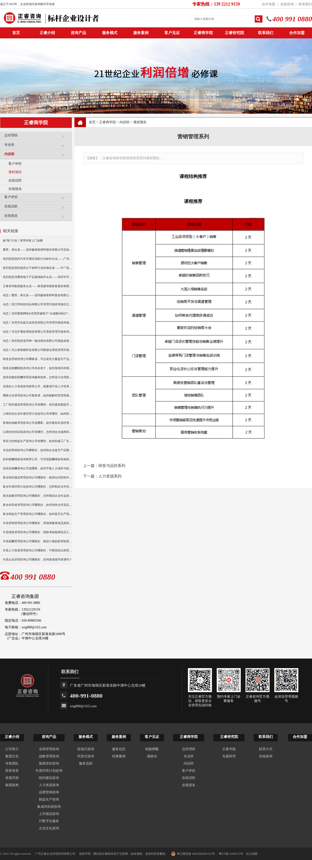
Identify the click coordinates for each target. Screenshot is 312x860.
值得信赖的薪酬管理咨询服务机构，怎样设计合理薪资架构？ (37, 377)
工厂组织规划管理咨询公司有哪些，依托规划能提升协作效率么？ (37, 404)
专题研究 (229, 756)
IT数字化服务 (49, 821)
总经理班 (37, 137)
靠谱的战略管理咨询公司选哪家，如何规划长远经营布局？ (37, 422)
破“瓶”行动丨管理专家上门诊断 (23, 240)
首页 (92, 122)
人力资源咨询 (49, 785)
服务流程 (85, 763)
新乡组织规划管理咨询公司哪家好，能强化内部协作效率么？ (37, 477)
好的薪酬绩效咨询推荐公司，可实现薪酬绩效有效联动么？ (37, 459)
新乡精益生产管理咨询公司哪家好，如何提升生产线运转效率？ (37, 514)
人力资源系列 (109, 476)
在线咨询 (287, 4)
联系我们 (305, 4)
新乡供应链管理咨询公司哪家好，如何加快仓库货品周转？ (37, 505)
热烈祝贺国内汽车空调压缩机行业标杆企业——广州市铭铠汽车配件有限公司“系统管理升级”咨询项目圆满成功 (37, 258)
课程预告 (15, 172)
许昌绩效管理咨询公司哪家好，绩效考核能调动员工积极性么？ (37, 532)
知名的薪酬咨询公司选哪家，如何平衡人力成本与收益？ (37, 468)
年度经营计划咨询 (49, 770)
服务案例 (141, 33)
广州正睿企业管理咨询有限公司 (55, 853)
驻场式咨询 (85, 749)
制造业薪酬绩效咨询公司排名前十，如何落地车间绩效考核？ (37, 368)
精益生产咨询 (49, 799)
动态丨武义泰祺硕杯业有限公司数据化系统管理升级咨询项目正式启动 (37, 350)
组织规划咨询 (49, 778)
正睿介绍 (12, 737)
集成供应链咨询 (49, 806)
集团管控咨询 (49, 763)
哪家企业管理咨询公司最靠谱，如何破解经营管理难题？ (37, 395)
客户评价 (15, 163)
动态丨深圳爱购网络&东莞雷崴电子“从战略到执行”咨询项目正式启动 (37, 313)
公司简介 (12, 749)
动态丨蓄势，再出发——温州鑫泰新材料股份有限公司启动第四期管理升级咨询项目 (37, 295)
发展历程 (12, 778)
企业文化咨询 (49, 828)
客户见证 (172, 33)
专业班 (37, 146)
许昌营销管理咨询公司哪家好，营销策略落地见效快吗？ (37, 523)
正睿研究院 (234, 33)
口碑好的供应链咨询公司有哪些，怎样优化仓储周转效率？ (37, 432)
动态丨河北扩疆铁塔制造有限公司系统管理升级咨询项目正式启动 (37, 331)
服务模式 (109, 33)
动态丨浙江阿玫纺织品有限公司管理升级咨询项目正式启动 (37, 304)
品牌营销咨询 (49, 792)
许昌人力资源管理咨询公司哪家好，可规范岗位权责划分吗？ (37, 550)
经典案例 (119, 756)
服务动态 (119, 749)
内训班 (37, 156)
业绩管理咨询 (49, 749)
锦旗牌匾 (152, 749)
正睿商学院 (203, 33)
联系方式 (265, 749)
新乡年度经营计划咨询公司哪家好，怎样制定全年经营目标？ (37, 486)
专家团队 (12, 763)
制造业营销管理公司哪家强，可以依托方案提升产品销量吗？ (37, 359)
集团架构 (12, 785)
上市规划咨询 (49, 814)
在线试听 (15, 180)
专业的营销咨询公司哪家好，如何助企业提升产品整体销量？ (37, 450)
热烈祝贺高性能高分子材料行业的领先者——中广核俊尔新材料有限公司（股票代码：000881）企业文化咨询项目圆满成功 (37, 268)
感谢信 (152, 756)
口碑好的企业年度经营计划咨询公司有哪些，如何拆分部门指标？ (37, 413)
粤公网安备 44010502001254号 (193, 853)
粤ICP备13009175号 (231, 853)
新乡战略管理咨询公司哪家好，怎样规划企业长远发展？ (37, 495)
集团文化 (12, 756)
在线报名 (15, 189)
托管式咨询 (85, 756)
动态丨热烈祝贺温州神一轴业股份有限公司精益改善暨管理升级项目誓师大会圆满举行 (37, 340)
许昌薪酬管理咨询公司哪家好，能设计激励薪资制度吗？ (37, 541)
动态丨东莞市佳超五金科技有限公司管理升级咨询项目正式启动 (37, 322)
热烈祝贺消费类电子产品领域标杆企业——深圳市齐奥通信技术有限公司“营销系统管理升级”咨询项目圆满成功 (37, 277)
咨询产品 (78, 33)
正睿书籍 (229, 749)
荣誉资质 (12, 770)
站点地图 (252, 853)
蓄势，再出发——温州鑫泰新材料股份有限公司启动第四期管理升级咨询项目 (37, 249)
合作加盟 (268, 4)
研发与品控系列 (111, 466)
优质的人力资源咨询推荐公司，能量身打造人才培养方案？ (37, 386)
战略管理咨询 (49, 756)
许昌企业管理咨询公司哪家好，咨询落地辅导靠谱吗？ (37, 559)
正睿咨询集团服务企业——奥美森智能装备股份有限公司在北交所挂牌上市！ (37, 286)
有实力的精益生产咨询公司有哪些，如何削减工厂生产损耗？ (37, 441)
